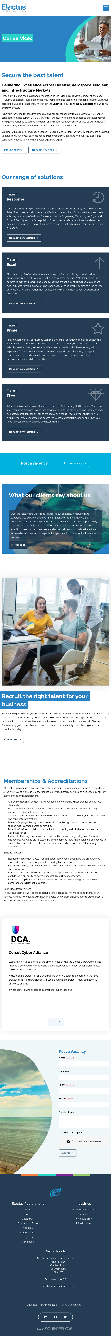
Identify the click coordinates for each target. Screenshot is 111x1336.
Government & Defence (83, 1209)
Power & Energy (83, 1218)
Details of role (66, 1112)
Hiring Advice (28, 1237)
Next (59, 1022)
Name (62, 1058)
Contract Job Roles (27, 1223)
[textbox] (84, 1064)
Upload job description (71, 1132)
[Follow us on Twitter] (65, 1317)
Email (62, 1098)
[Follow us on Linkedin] (45, 1317)
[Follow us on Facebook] (55, 1317)
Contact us (10, 739)
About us (28, 1228)
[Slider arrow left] (12, 506)
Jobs (27, 1214)
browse (97, 1141)
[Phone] (84, 1091)
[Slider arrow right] (19, 506)
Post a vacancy (13, 149)
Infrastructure (83, 1223)
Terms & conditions (70, 1304)
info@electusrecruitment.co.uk (58, 1286)
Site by (55, 1328)
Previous (52, 1022)
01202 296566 (58, 1279)
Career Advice (27, 1232)
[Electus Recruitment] (55, 1192)
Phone (67, 1085)
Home (27, 1209)
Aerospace (83, 1214)
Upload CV (28, 1218)
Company (64, 1071)
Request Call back (43, 149)
